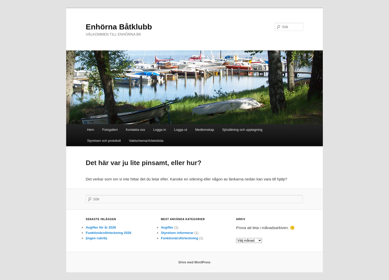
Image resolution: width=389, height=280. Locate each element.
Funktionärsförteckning (179, 238)
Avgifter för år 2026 (101, 227)
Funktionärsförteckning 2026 (108, 233)
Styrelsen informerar (177, 233)
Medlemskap (204, 130)
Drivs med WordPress (195, 262)
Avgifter (167, 227)
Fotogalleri (110, 130)
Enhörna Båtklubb (119, 27)
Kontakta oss (135, 130)
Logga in (159, 130)
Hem (90, 130)
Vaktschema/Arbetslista (146, 141)
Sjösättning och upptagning (242, 130)
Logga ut (180, 130)
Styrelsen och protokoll (104, 141)
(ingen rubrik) (96, 238)
